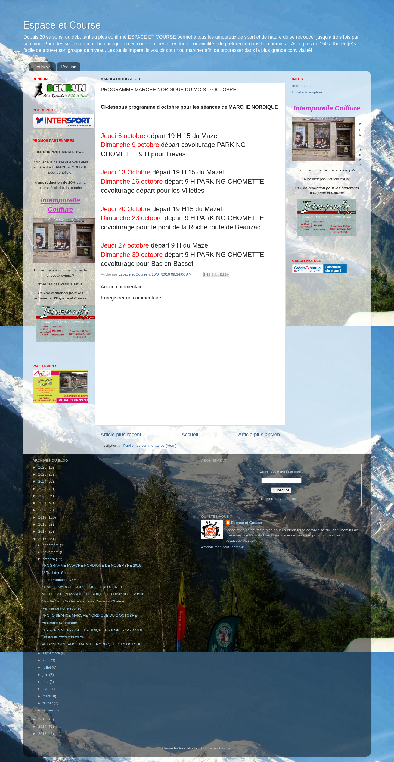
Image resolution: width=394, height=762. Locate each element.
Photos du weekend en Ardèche (68, 637)
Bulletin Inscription (307, 92)
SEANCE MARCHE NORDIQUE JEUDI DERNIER (83, 587)
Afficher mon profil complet (223, 547)
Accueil (189, 434)
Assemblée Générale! (59, 623)
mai (46, 682)
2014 (42, 726)
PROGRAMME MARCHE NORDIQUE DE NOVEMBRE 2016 (91, 565)
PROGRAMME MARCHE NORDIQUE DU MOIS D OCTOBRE (92, 630)
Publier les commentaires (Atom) (150, 446)
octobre (49, 559)
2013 (42, 734)
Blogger (225, 748)
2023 (42, 489)
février (48, 703)
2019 (42, 517)
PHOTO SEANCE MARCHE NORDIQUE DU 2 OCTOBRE (89, 615)
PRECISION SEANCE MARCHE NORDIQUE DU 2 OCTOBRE (93, 644)
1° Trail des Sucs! (56, 573)
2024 (42, 481)
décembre (51, 545)
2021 (42, 503)
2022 (42, 496)
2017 (42, 531)
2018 (42, 524)
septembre (52, 653)
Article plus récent (121, 434)
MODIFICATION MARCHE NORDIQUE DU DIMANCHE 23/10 (92, 594)
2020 (42, 510)
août (47, 660)
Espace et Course (62, 25)
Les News (42, 66)
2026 (42, 467)
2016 (42, 539)
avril (47, 689)
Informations (302, 86)
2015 (42, 719)
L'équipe (68, 66)
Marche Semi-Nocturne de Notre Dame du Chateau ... (85, 601)
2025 (42, 474)
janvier (49, 710)
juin (46, 675)
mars (47, 696)
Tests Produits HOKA (59, 580)
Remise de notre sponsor (62, 608)
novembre (51, 552)
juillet (47, 667)
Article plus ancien (259, 434)
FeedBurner (292, 499)
